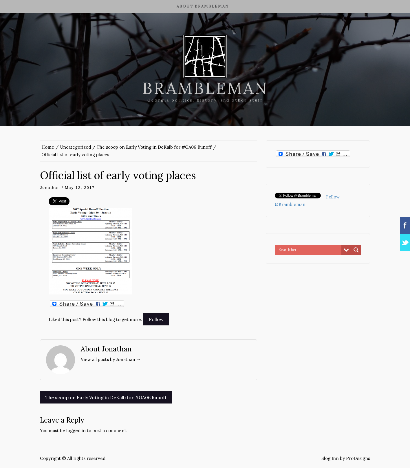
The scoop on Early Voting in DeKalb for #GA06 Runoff (105, 397)
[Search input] (309, 250)
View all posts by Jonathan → (111, 359)
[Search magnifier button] (356, 250)
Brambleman (205, 88)
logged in (76, 430)
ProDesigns (358, 458)
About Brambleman (203, 6)
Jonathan (50, 187)
